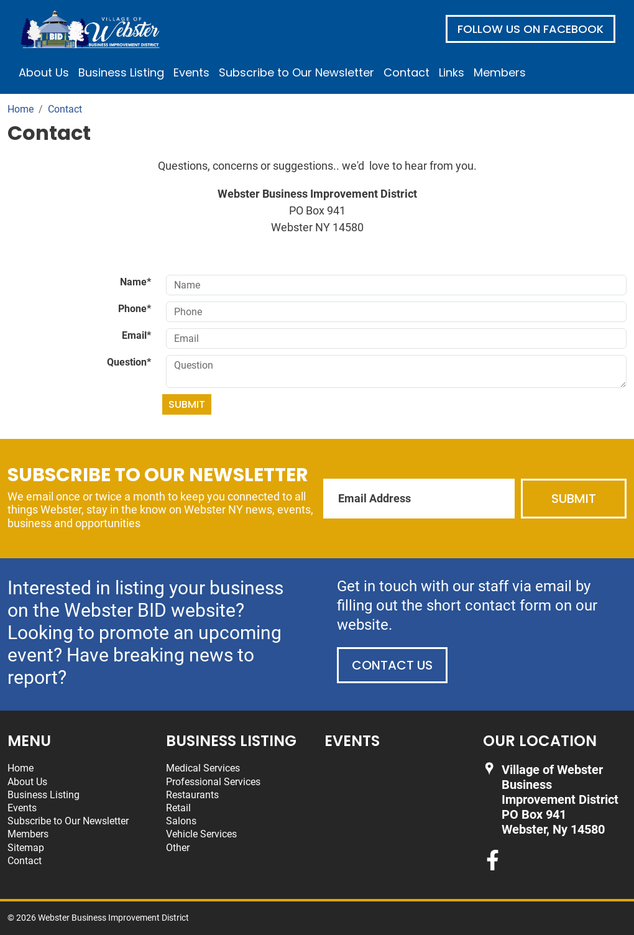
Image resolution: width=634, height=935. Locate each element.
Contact (407, 73)
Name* (135, 282)
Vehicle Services (201, 834)
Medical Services (203, 768)
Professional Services (213, 782)
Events (191, 73)
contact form (508, 605)
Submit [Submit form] (186, 404)
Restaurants (192, 795)
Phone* (134, 309)
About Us (44, 73)
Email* (136, 335)
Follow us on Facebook (530, 29)
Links (451, 73)
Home (20, 768)
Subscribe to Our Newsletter (296, 73)
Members (500, 73)
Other (178, 848)
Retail (178, 808)
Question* (129, 362)
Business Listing (121, 73)
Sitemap (25, 848)
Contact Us (392, 665)
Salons (181, 821)
